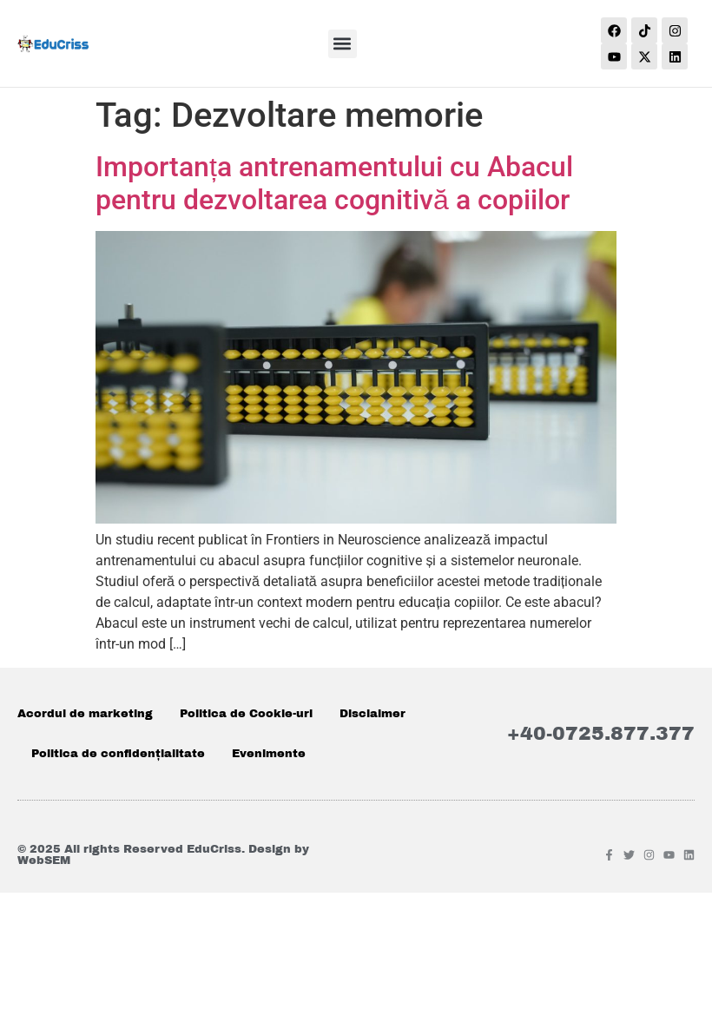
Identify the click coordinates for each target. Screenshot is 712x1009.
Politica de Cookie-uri (246, 714)
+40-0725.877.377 (601, 733)
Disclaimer (372, 714)
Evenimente (269, 754)
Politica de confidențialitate (118, 754)
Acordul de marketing (85, 714)
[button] (342, 44)
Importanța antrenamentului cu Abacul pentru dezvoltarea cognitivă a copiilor (334, 183)
